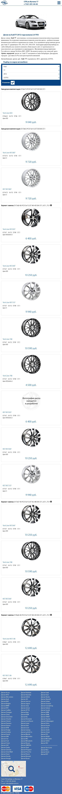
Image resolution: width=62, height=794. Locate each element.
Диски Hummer (26, 693)
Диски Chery (5, 714)
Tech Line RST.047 (9, 266)
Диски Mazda (25, 734)
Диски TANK (45, 714)
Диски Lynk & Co (26, 732)
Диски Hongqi (6, 758)
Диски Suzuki (45, 710)
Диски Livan (25, 728)
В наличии (6, 82)
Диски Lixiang (25, 730)
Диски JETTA (25, 710)
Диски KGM (25, 714)
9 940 (31, 312)
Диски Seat (45, 695)
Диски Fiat (4, 739)
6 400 (31, 238)
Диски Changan (6, 712)
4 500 (31, 385)
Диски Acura (5, 693)
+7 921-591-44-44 (31, 4)
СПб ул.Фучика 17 (31, 2)
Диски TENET (45, 717)
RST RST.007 (7, 189)
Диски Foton (5, 743)
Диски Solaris (45, 701)
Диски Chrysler (6, 719)
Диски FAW (5, 736)
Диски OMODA (26, 745)
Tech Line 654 (7, 113)
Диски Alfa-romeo (7, 697)
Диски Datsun (5, 725)
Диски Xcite (45, 728)
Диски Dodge (5, 730)
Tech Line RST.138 (9, 639)
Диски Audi (5, 699)
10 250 (31, 275)
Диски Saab (45, 693)
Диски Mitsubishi (26, 741)
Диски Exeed (5, 734)
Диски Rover (25, 758)
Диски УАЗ (44, 743)
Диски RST (44, 754)
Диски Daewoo (6, 723)
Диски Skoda (45, 697)
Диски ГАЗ (44, 734)
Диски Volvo (45, 723)
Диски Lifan (25, 725)
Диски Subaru (45, 708)
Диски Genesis (6, 750)
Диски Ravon (25, 754)
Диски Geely (5, 747)
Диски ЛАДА (45, 736)
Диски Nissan (25, 743)
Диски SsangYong (47, 706)
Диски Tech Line (46, 748)
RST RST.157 (7, 486)
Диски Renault (26, 756)
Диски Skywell (46, 699)
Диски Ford (5, 741)
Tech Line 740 (7, 339)
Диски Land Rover (27, 721)
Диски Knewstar (26, 719)
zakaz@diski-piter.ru (12, 783)
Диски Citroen (6, 721)
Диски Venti (45, 752)
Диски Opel (25, 747)
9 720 (31, 162)
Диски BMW (5, 706)
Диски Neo (44, 750)
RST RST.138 (7, 675)
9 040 (31, 122)
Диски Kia (24, 717)
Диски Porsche (26, 752)
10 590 (31, 348)
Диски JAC (24, 699)
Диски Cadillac (6, 710)
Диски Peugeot (26, 750)
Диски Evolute (6, 732)
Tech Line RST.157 (9, 302)
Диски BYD (4, 708)
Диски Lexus (25, 723)
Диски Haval (5, 754)
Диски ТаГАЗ (45, 741)
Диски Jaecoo (25, 701)
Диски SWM (45, 712)
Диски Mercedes (26, 736)
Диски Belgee (6, 703)
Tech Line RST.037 (9, 229)
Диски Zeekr (45, 730)
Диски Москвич (46, 739)
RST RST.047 (7, 449)
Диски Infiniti (25, 697)
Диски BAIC (5, 701)
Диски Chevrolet (6, 717)
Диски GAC (5, 745)
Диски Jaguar (25, 703)
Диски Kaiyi (25, 712)
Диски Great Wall (7, 752)
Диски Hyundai (26, 695)
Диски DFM (5, 728)
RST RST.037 (7, 412)
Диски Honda (5, 756)
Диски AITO (5, 695)
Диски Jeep (25, 706)
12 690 (31, 648)
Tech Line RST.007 (9, 153)
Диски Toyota (45, 719)
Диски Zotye (45, 732)
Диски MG (24, 739)
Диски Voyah (45, 725)
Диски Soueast (46, 703)
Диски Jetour (25, 708)
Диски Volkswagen (47, 721)
